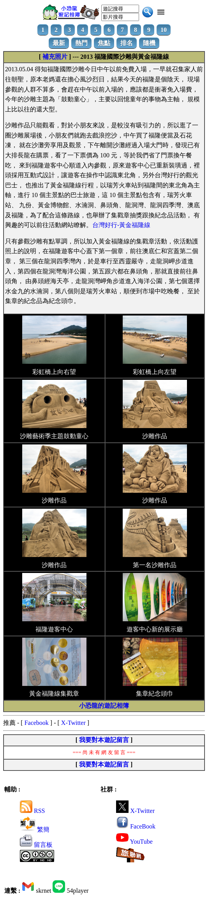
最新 (59, 43)
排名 (126, 43)
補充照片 (54, 56)
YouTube (134, 841)
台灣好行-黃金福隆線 (121, 225)
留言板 (36, 844)
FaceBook (135, 826)
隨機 (149, 43)
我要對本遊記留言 (104, 740)
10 (163, 29)
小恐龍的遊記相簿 (104, 705)
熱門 (81, 43)
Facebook (37, 722)
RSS (32, 810)
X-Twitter (73, 722)
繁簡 (34, 829)
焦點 (104, 43)
